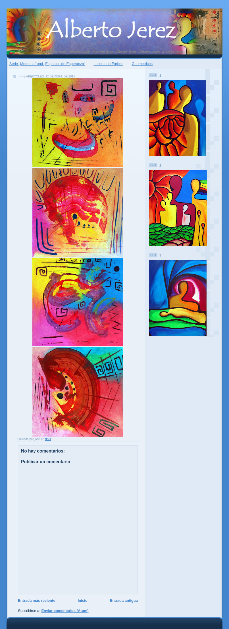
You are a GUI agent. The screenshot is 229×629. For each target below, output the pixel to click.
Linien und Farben (108, 64)
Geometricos (142, 64)
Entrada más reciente (36, 600)
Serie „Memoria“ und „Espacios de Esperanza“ (47, 64)
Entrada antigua (124, 600)
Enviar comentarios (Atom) (64, 611)
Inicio (83, 600)
